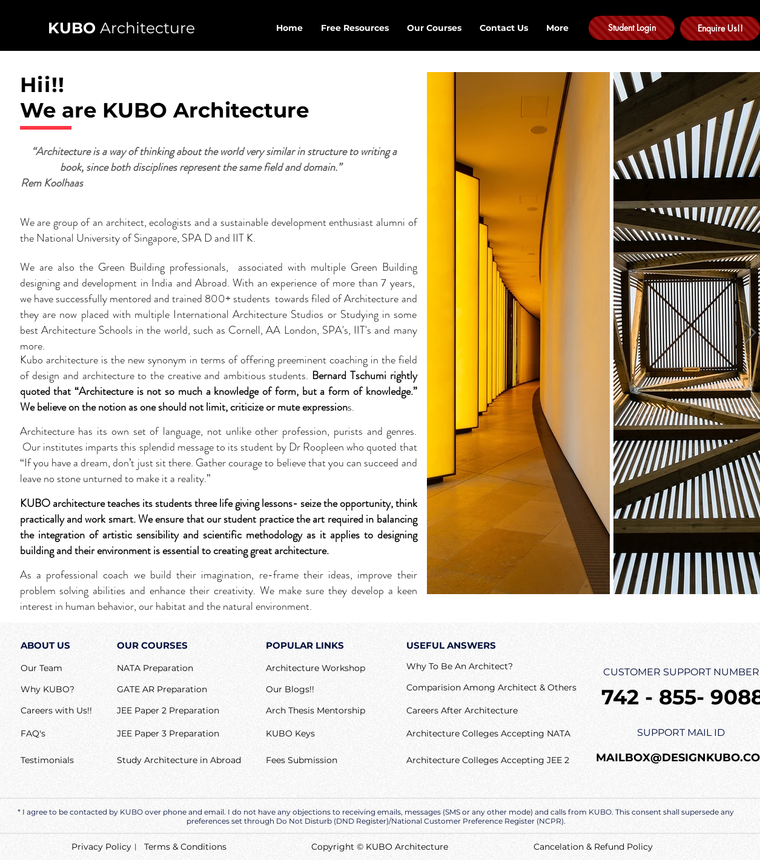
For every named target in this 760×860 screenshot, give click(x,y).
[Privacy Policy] (101, 847)
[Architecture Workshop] (315, 669)
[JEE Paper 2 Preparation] (168, 711)
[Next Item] (750, 333)
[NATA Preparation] (155, 669)
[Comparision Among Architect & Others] (491, 688)
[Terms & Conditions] (185, 847)
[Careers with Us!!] (62, 711)
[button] (33, 734)
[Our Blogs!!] (290, 690)
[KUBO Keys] (315, 734)
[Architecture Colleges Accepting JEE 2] (487, 761)
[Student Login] (632, 28)
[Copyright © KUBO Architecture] (390, 847)
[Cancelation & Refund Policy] (593, 847)
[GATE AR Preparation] (162, 690)
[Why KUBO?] (47, 690)
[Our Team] (44, 669)
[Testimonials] (47, 761)
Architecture (121, 28)
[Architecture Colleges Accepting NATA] (488, 734)
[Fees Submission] (307, 761)
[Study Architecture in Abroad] (179, 761)
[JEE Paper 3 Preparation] (168, 734)
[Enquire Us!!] (720, 28)
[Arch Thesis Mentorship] (315, 711)
